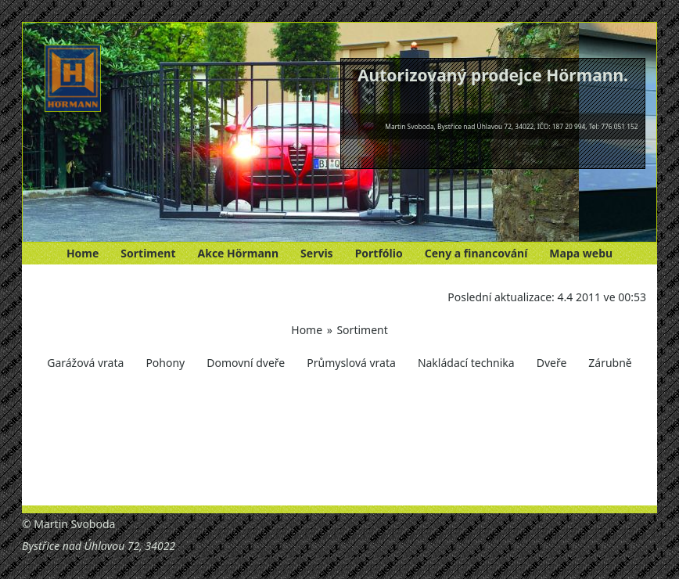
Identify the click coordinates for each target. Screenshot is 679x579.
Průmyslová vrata (351, 362)
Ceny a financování (476, 253)
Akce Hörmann (238, 253)
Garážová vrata (85, 362)
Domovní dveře (246, 362)
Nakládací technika (466, 362)
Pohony (165, 362)
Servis (316, 253)
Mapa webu (581, 253)
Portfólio (379, 253)
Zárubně (609, 362)
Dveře (552, 362)
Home (82, 253)
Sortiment (147, 253)
